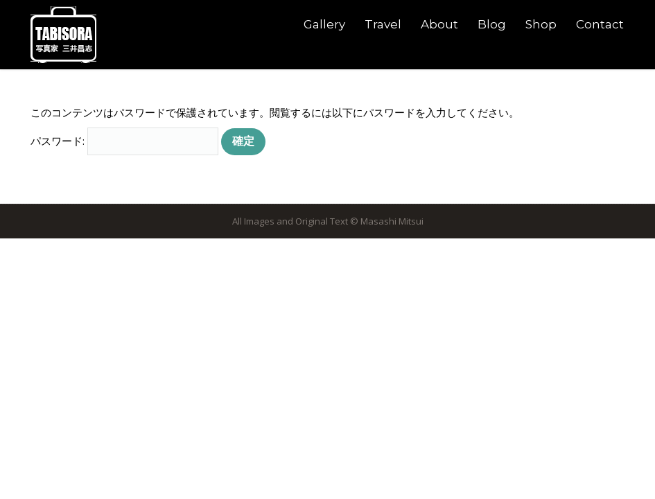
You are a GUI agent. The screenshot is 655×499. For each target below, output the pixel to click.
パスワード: (124, 141)
